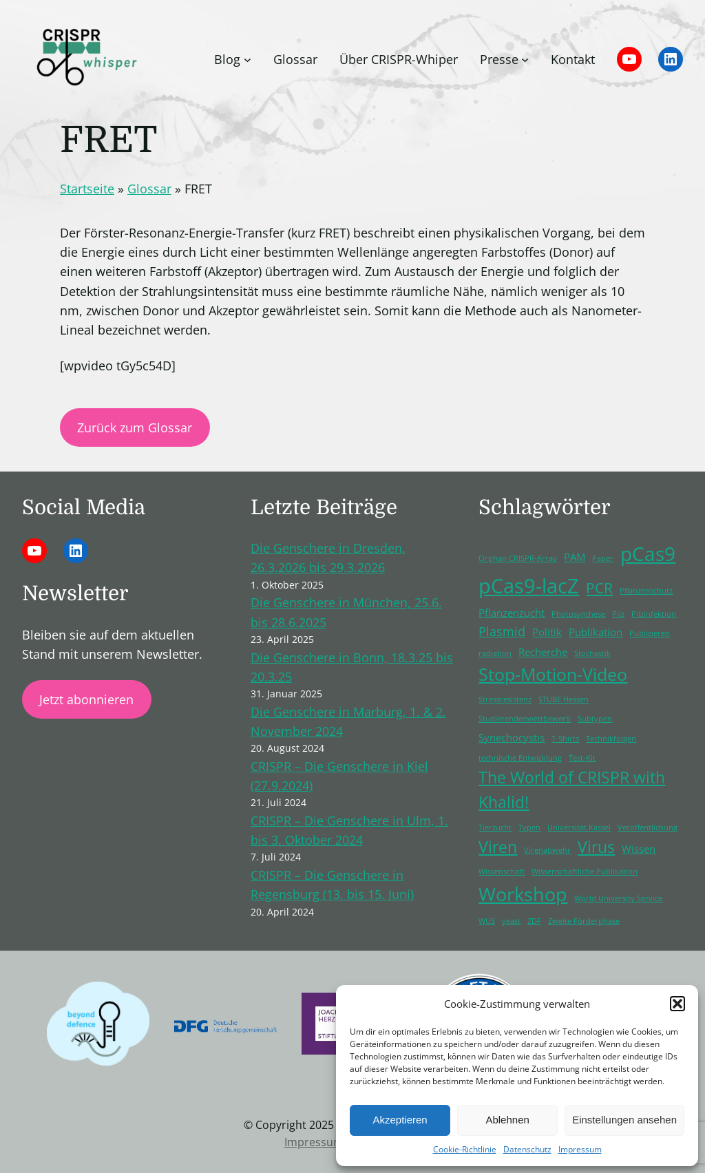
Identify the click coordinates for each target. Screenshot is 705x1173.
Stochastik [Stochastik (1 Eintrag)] (592, 653)
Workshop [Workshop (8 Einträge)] (522, 894)
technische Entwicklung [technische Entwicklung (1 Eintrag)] (520, 758)
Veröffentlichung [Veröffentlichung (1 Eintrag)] (647, 827)
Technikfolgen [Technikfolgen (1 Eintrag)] (611, 738)
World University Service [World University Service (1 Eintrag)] (618, 898)
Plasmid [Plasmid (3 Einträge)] (501, 631)
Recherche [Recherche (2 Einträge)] (542, 652)
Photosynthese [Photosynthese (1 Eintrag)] (578, 614)
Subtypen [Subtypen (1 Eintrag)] (595, 718)
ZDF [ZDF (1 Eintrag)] (534, 921)
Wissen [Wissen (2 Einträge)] (638, 849)
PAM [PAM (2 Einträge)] (574, 557)
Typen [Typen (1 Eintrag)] (529, 827)
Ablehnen (507, 1120)
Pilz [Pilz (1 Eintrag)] (618, 614)
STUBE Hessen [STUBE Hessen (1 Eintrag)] (563, 699)
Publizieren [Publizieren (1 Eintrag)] (649, 633)
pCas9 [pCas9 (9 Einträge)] (647, 553)
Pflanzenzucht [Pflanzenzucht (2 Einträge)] (511, 613)
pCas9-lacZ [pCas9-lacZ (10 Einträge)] (528, 586)
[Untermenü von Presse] (525, 59)
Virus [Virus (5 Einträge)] (596, 847)
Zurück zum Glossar (134, 427)
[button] (677, 1004)
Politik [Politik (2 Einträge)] (547, 632)
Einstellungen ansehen (624, 1120)
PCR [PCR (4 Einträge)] (599, 588)
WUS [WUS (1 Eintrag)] (486, 921)
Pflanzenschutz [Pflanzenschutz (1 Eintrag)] (646, 590)
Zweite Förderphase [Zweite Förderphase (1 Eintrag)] (584, 921)
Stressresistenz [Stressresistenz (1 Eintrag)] (505, 699)
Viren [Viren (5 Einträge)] (497, 847)
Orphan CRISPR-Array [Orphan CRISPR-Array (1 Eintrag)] (517, 558)
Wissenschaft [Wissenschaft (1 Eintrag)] (501, 871)
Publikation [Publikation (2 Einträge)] (595, 632)
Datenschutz (527, 1149)
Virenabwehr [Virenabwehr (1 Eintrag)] (547, 850)
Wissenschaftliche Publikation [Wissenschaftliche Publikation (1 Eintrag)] (585, 871)
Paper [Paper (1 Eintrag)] (602, 558)
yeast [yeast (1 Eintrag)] (511, 921)
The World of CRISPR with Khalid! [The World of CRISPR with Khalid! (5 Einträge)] (571, 790)
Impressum (580, 1149)
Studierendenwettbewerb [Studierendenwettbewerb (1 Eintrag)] (524, 718)
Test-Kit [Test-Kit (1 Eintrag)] (582, 758)
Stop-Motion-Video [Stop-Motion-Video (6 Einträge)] (552, 674)
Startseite (87, 188)
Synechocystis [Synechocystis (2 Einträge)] (511, 737)
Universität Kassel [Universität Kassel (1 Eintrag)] (579, 827)
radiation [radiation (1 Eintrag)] (495, 653)
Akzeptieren (399, 1120)
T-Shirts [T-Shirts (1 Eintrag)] (565, 738)
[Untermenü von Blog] (247, 59)
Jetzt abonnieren (86, 699)
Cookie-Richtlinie (464, 1149)
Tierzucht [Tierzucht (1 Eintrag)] (495, 827)
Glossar (149, 188)
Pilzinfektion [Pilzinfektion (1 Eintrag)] (653, 614)
